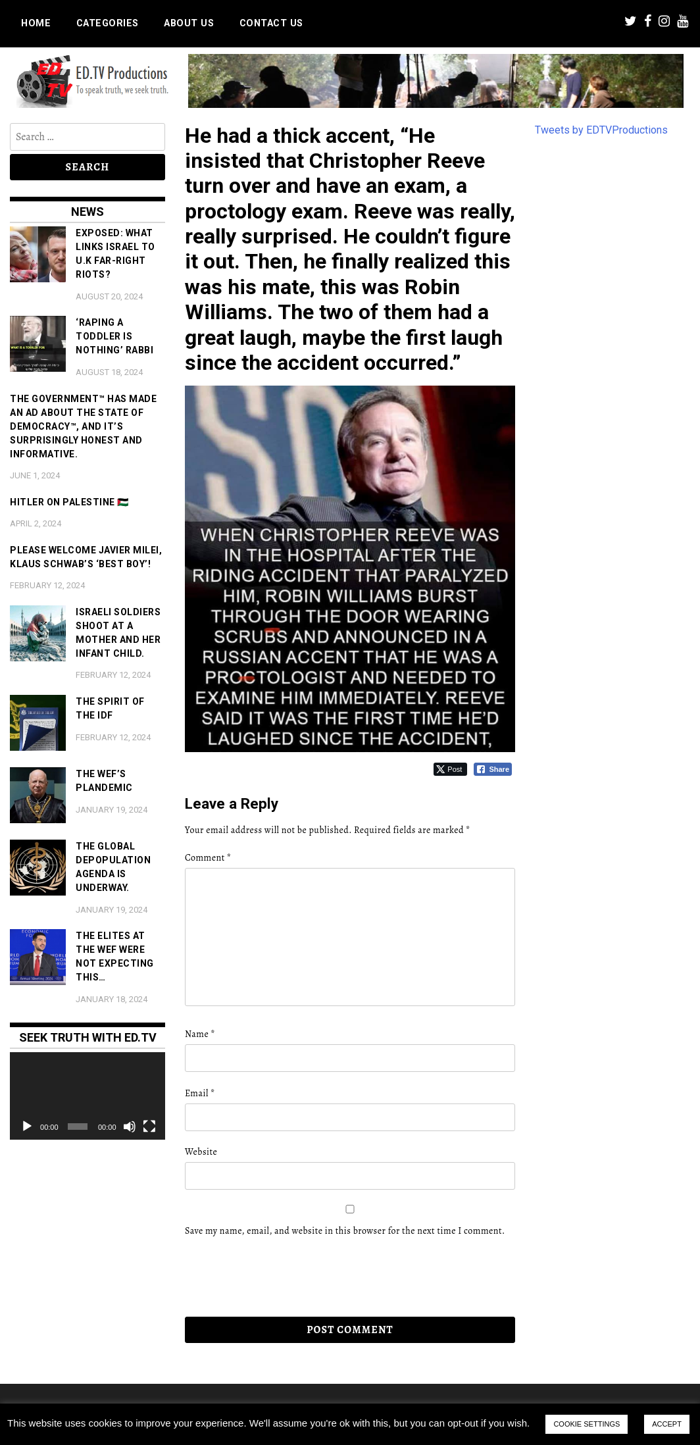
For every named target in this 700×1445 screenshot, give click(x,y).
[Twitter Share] (450, 769)
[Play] (27, 1126)
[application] (87, 1096)
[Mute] (129, 1126)
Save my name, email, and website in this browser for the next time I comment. (345, 1231)
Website (201, 1152)
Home (36, 23)
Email (200, 1093)
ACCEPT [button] (667, 1424)
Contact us (271, 23)
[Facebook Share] (493, 769)
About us (189, 23)
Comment (208, 857)
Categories (107, 23)
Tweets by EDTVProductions (601, 130)
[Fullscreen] (149, 1126)
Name (200, 1034)
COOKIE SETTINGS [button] (586, 1424)
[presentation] (275, 1277)
